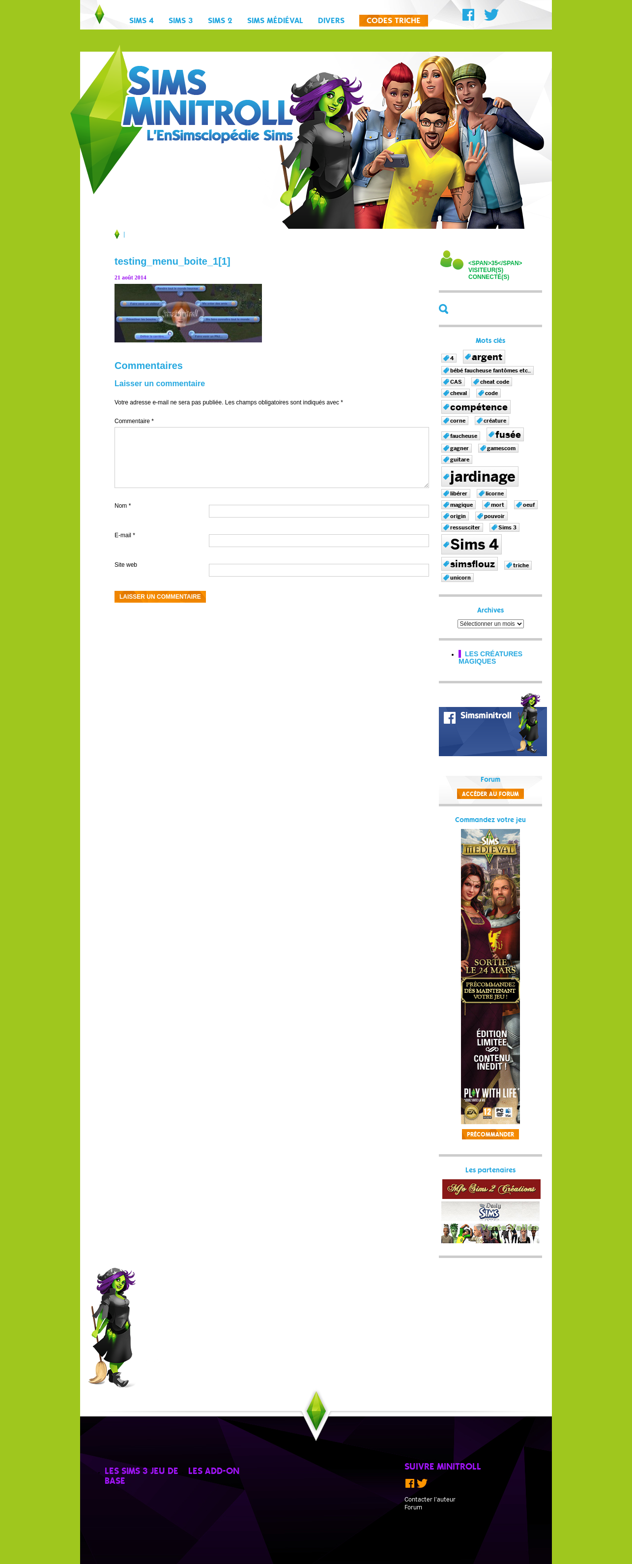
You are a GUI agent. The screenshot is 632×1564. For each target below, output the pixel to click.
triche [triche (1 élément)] (521, 565)
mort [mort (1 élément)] (497, 505)
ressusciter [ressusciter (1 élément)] (465, 527)
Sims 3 (181, 21)
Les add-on (213, 1471)
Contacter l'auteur (430, 1499)
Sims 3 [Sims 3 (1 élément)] (507, 527)
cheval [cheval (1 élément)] (458, 393)
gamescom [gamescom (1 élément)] (501, 448)
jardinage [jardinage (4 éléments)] (483, 476)
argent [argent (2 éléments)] (487, 356)
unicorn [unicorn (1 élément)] (460, 578)
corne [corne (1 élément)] (457, 421)
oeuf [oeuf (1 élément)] (529, 505)
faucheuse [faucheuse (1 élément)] (463, 436)
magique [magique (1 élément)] (461, 505)
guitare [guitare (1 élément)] (459, 459)
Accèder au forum (490, 794)
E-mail (125, 535)
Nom (123, 505)
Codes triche (394, 21)
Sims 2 (220, 21)
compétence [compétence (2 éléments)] (479, 406)
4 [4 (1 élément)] (452, 358)
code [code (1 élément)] (491, 393)
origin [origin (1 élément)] (458, 516)
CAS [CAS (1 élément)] (456, 382)
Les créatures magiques (490, 657)
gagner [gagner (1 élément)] (459, 448)
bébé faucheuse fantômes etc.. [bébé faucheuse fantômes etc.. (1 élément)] (490, 370)
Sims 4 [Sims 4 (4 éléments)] (474, 544)
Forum (413, 1507)
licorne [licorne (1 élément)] (495, 493)
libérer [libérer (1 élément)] (458, 493)
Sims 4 (141, 21)
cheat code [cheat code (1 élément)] (494, 382)
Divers (331, 21)
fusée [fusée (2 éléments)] (508, 434)
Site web (126, 564)
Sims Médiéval (275, 21)
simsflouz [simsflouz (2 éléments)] (472, 563)
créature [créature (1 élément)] (495, 421)
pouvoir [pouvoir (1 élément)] (494, 516)
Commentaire (134, 421)
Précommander (490, 1135)
